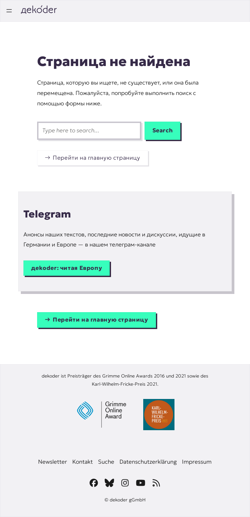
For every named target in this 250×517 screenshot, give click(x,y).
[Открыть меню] (9, 11)
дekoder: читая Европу (66, 268)
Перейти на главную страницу (96, 157)
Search (162, 130)
